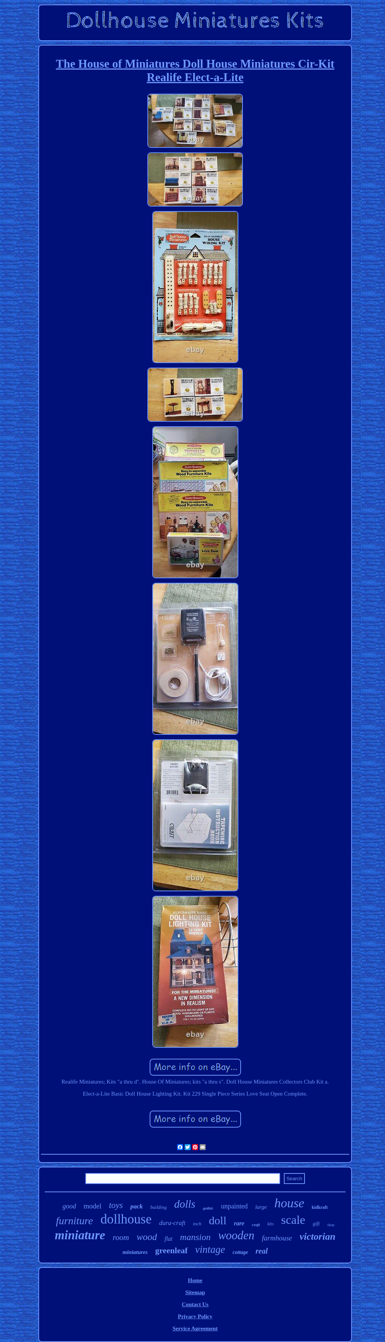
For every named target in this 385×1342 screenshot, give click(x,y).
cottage (240, 1252)
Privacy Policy (195, 1316)
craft (256, 1224)
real (262, 1251)
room (121, 1237)
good (69, 1206)
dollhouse (126, 1219)
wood (146, 1237)
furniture (74, 1220)
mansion (195, 1237)
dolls (184, 1204)
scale (293, 1219)
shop (330, 1225)
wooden (236, 1235)
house (289, 1203)
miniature (80, 1235)
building (158, 1207)
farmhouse (277, 1238)
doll (218, 1220)
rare (239, 1223)
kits (270, 1223)
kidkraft (320, 1207)
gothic (208, 1208)
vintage (210, 1249)
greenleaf (171, 1250)
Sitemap (195, 1292)
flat (168, 1239)
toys (116, 1205)
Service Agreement (195, 1328)
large (261, 1207)
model (92, 1206)
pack (136, 1206)
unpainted (234, 1206)
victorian (317, 1236)
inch (197, 1223)
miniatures (135, 1252)
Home (195, 1280)
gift (316, 1223)
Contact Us (195, 1304)
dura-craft (172, 1222)
